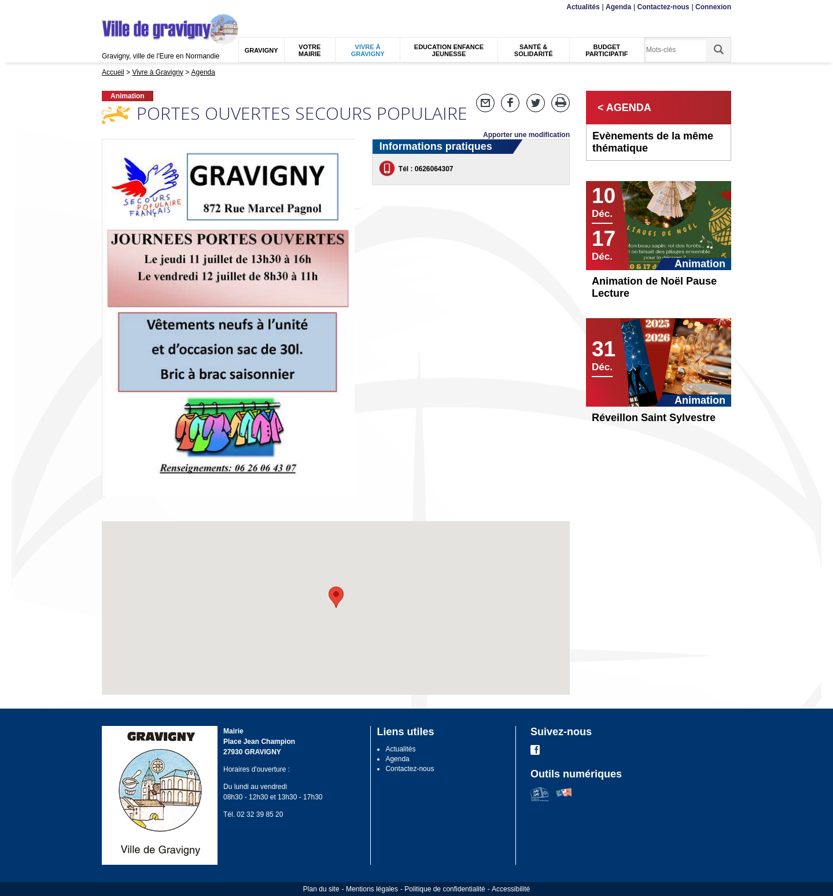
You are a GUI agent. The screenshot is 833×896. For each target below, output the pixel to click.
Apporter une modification (526, 135)
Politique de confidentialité (444, 889)
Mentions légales (372, 889)
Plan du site (321, 889)
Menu (109, 7)
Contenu (129, 7)
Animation (127, 96)
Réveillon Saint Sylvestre (654, 417)
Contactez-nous (663, 7)
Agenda (618, 7)
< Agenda (624, 107)
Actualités (582, 7)
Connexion (713, 7)
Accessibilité (511, 889)
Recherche (156, 7)
